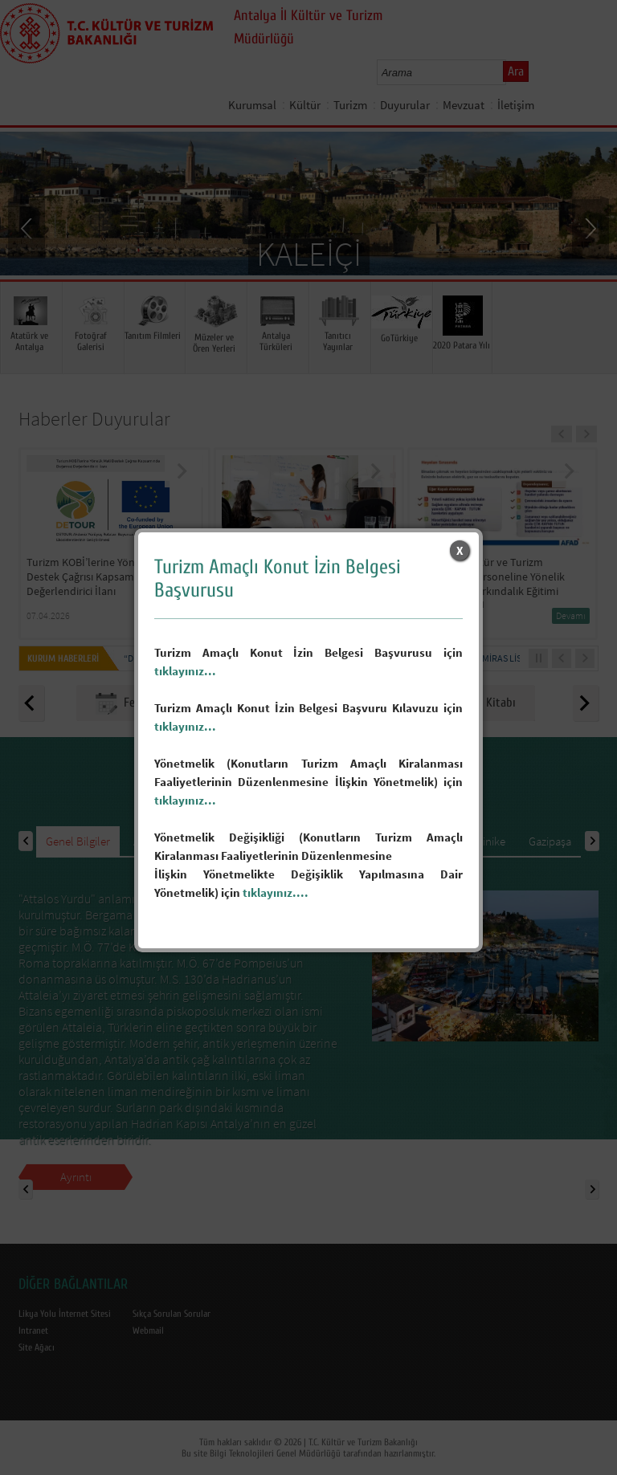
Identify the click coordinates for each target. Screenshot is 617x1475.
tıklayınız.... (275, 892)
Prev (28, 227)
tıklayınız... (185, 670)
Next (589, 227)
